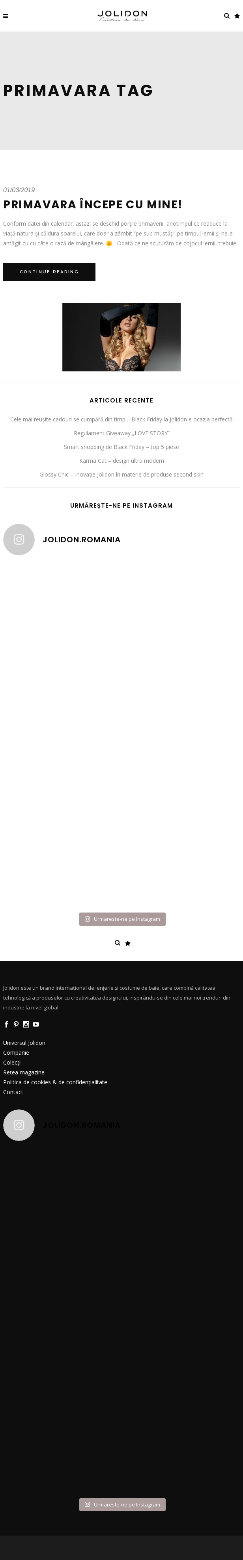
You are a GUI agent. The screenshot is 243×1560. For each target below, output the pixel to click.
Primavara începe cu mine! (93, 204)
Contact (13, 1092)
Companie (16, 1052)
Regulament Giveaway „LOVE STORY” (122, 433)
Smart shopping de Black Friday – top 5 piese (121, 447)
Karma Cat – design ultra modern (121, 460)
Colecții (12, 1062)
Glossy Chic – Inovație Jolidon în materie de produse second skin (121, 474)
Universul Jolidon (24, 1042)
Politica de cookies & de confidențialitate (55, 1082)
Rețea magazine (24, 1072)
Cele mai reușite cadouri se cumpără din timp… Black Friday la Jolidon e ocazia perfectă (121, 419)
